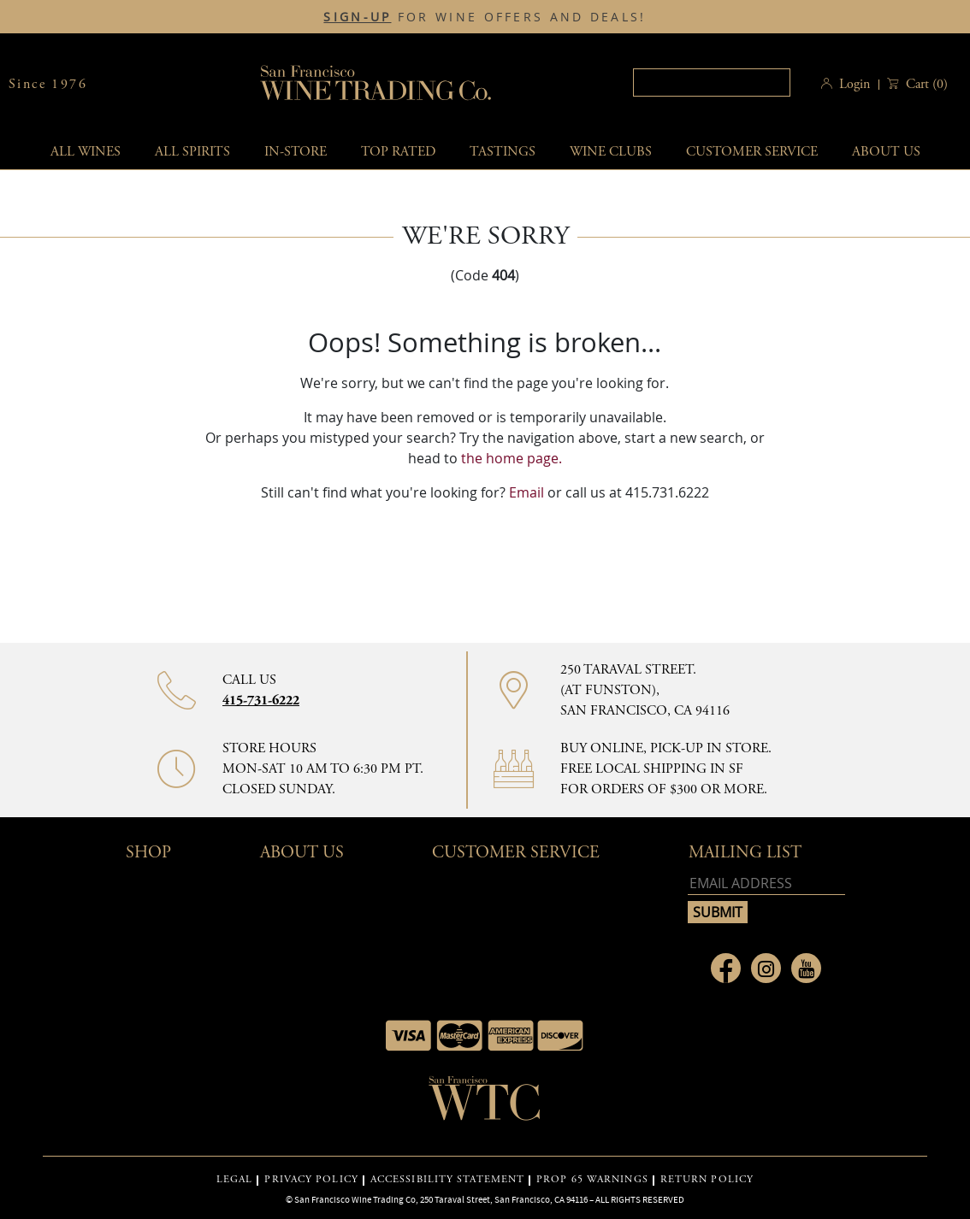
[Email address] (766, 883)
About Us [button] (886, 152)
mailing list (745, 852)
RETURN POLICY (707, 1180)
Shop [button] (148, 852)
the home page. (511, 458)
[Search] (711, 82)
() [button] (925, 84)
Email (526, 492)
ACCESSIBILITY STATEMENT (447, 1180)
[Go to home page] (485, 1104)
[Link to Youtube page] (806, 968)
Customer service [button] (752, 152)
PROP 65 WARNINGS (592, 1180)
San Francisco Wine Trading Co (376, 84)
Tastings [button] (502, 152)
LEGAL (234, 1180)
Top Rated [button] (398, 152)
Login (854, 84)
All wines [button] (85, 152)
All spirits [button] (192, 152)
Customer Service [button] (516, 852)
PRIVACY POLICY (311, 1180)
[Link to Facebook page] (726, 968)
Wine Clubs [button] (611, 152)
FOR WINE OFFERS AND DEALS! (484, 17)
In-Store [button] (295, 152)
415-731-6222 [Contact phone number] (260, 701)
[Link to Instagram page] (766, 968)
